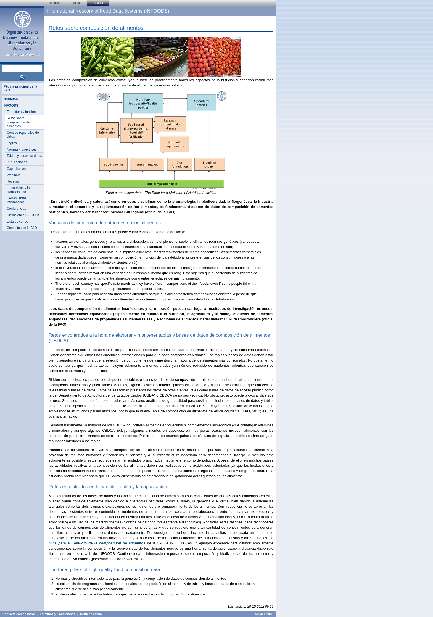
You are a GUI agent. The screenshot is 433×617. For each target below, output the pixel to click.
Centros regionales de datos (23, 134)
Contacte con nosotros (19, 614)
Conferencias (16, 208)
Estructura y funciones (23, 112)
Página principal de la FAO (20, 88)
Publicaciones (17, 162)
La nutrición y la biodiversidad (18, 190)
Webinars (13, 175)
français (76, 2)
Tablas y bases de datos (24, 156)
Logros (12, 143)
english (55, 2)
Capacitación (16, 169)
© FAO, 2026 (264, 614)
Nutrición (10, 99)
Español (97, 2)
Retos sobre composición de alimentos (18, 122)
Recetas (13, 181)
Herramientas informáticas (16, 200)
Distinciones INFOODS (23, 215)
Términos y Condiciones (57, 614)
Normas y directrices (21, 149)
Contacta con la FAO (22, 228)
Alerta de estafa (90, 614)
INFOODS (10, 105)
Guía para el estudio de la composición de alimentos (97, 543)
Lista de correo (17, 221)
